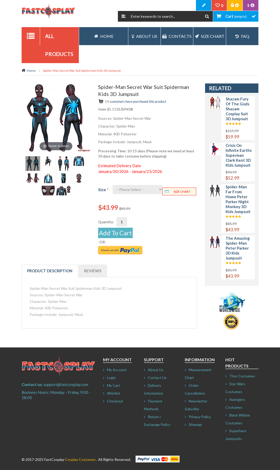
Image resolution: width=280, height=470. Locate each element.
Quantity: (106, 222)
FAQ (242, 36)
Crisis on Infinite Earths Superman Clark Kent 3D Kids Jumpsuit (239, 155)
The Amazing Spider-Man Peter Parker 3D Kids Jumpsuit (238, 248)
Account (235, 5)
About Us (144, 36)
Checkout (115, 401)
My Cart (113, 385)
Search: (123, 16)
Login (111, 377)
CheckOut (204, 5)
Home (31, 71)
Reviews (92, 270)
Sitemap (195, 424)
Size (103, 189)
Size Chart (210, 36)
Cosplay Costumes (80, 459)
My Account (117, 369)
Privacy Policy (200, 416)
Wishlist (113, 393)
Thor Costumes (242, 376)
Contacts (177, 36)
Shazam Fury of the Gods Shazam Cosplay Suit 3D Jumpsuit (237, 109)
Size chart (182, 192)
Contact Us (157, 377)
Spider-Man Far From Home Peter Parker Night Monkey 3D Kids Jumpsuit (238, 199)
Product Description (49, 270)
